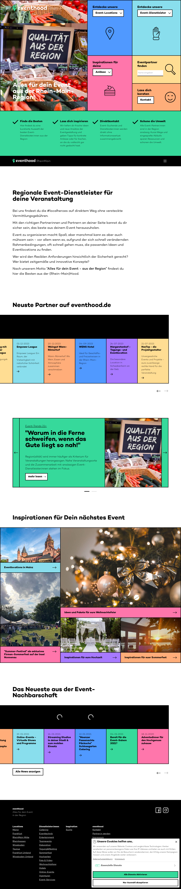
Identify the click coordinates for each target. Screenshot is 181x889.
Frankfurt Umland (22, 853)
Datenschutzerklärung (102, 859)
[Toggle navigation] (165, 161)
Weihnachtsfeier (47, 864)
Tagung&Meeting (48, 849)
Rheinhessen (19, 841)
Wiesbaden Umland (23, 857)
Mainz (16, 830)
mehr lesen (35, 476)
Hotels (42, 868)
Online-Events (46, 872)
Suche (69, 830)
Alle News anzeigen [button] (27, 771)
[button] (166, 391)
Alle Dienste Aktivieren (135, 875)
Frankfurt (17, 834)
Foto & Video (45, 860)
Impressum (98, 837)
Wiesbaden (19, 845)
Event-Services (47, 880)
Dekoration (45, 845)
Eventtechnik (46, 834)
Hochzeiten (45, 857)
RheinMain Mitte (21, 837)
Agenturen (44, 876)
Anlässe (101, 72)
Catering (43, 830)
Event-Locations (106, 13)
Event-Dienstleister (153, 13)
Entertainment (46, 837)
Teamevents (45, 841)
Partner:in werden (101, 834)
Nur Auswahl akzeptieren (135, 883)
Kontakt (145, 100)
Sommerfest (45, 853)
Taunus (16, 849)
